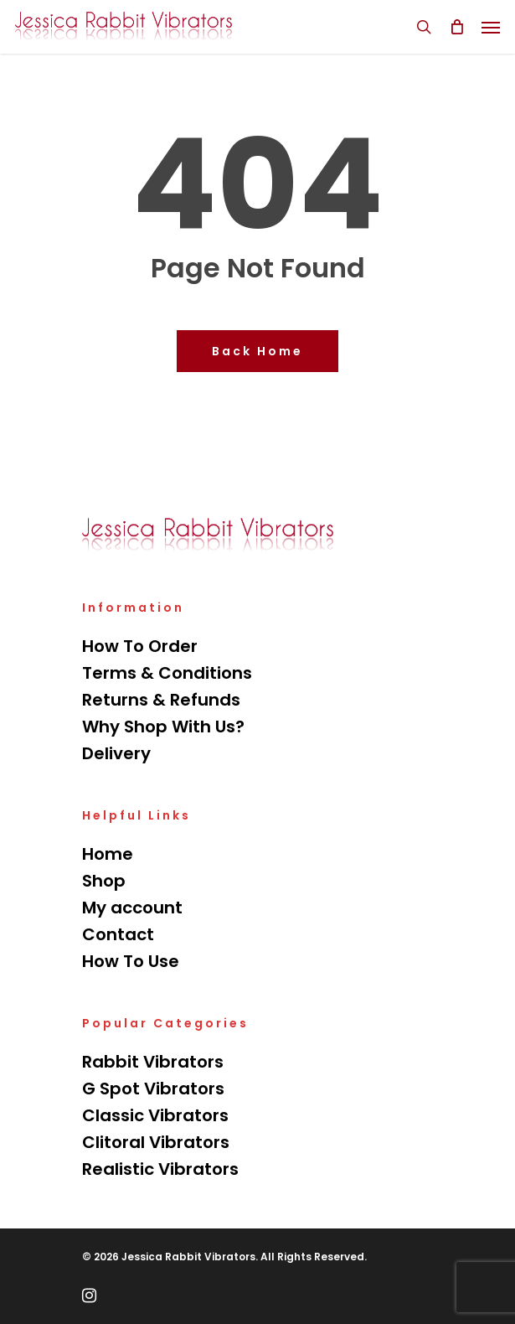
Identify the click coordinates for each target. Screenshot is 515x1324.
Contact (118, 934)
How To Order (140, 646)
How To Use (130, 961)
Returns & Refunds (161, 700)
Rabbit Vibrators (153, 1062)
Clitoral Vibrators (155, 1142)
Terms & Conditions (167, 673)
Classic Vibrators (155, 1115)
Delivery (116, 753)
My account (132, 907)
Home (107, 854)
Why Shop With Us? (163, 726)
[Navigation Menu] (491, 26)
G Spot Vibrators (153, 1088)
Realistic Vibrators (160, 1169)
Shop (104, 881)
